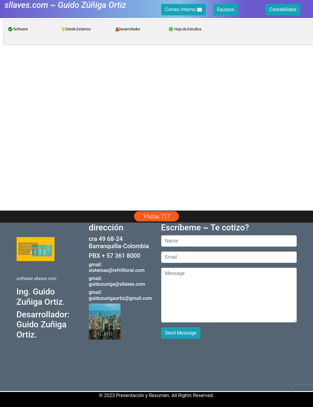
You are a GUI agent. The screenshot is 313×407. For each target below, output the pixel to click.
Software (18, 29)
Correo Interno (183, 9)
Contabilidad (282, 9)
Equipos (225, 9)
